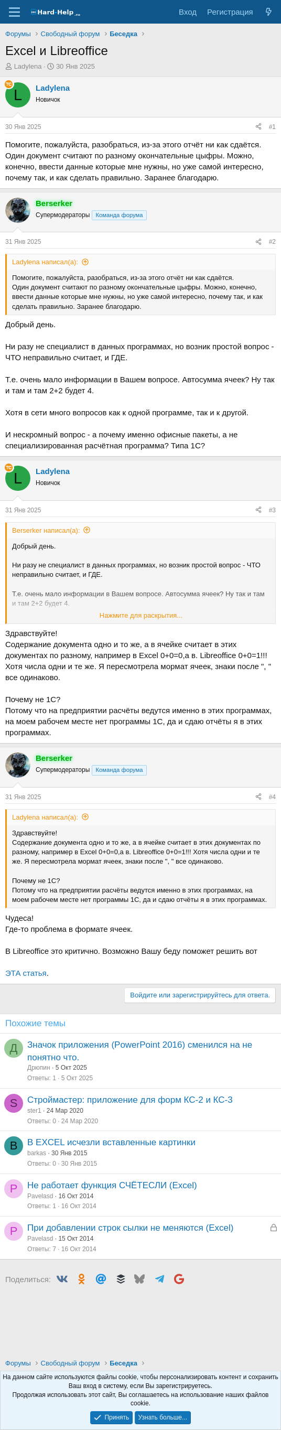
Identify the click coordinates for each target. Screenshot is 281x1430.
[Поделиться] (258, 127)
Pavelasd (40, 1196)
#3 (272, 510)
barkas (36, 1153)
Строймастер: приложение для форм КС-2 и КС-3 (130, 1100)
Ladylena (28, 66)
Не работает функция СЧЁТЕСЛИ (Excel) (112, 1185)
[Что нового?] (268, 11)
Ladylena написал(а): (45, 262)
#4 (272, 797)
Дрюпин (38, 1067)
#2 (272, 241)
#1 (272, 127)
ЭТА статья (26, 973)
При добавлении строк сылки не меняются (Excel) (130, 1228)
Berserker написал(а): (46, 530)
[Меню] (14, 12)
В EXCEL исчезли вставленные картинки (111, 1142)
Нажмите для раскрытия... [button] (141, 615)
